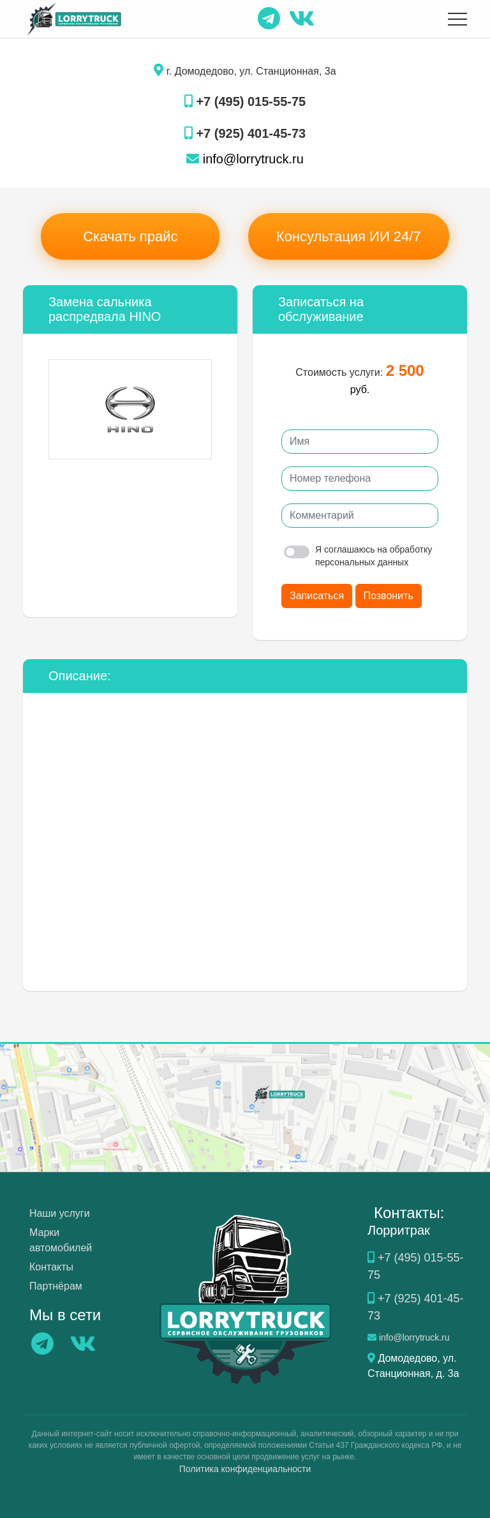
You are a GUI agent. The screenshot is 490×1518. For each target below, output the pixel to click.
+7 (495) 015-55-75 (245, 101)
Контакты (51, 1266)
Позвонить (388, 595)
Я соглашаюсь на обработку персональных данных (358, 555)
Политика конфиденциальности (245, 1469)
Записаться (317, 595)
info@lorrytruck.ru (245, 159)
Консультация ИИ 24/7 (348, 236)
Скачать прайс (130, 236)
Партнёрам (55, 1286)
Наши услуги (59, 1213)
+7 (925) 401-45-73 (245, 133)
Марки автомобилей (60, 1240)
